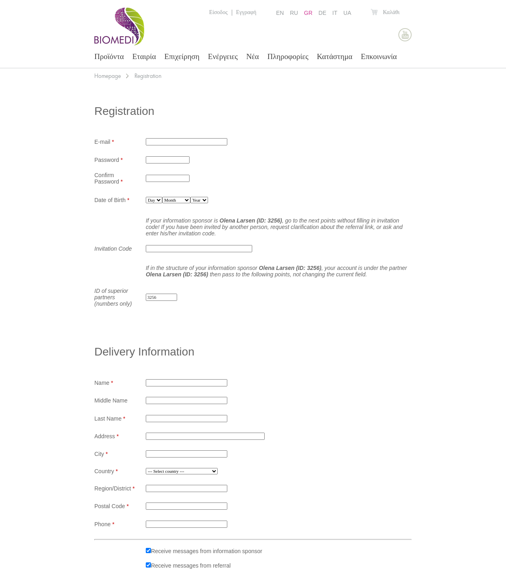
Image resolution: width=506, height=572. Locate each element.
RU (294, 13)
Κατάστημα (335, 56)
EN (280, 13)
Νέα (252, 56)
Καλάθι (391, 12)
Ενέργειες (223, 56)
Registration (148, 76)
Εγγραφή (246, 12)
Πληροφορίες (287, 56)
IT (335, 13)
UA (347, 13)
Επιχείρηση (181, 56)
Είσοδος (218, 12)
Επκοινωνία (379, 56)
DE (322, 13)
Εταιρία (144, 56)
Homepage (107, 76)
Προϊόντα (109, 56)
